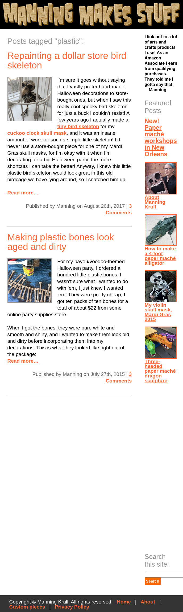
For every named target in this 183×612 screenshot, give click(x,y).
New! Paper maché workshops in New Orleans (161, 138)
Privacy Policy (72, 607)
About (148, 602)
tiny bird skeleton (78, 126)
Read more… (23, 193)
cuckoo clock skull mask (37, 133)
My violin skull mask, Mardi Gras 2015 (161, 296)
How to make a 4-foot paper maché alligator (161, 240)
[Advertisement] (164, 466)
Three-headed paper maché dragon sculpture (161, 355)
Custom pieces (27, 607)
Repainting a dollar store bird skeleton (66, 60)
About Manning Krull (161, 185)
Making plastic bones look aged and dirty (60, 242)
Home (124, 602)
